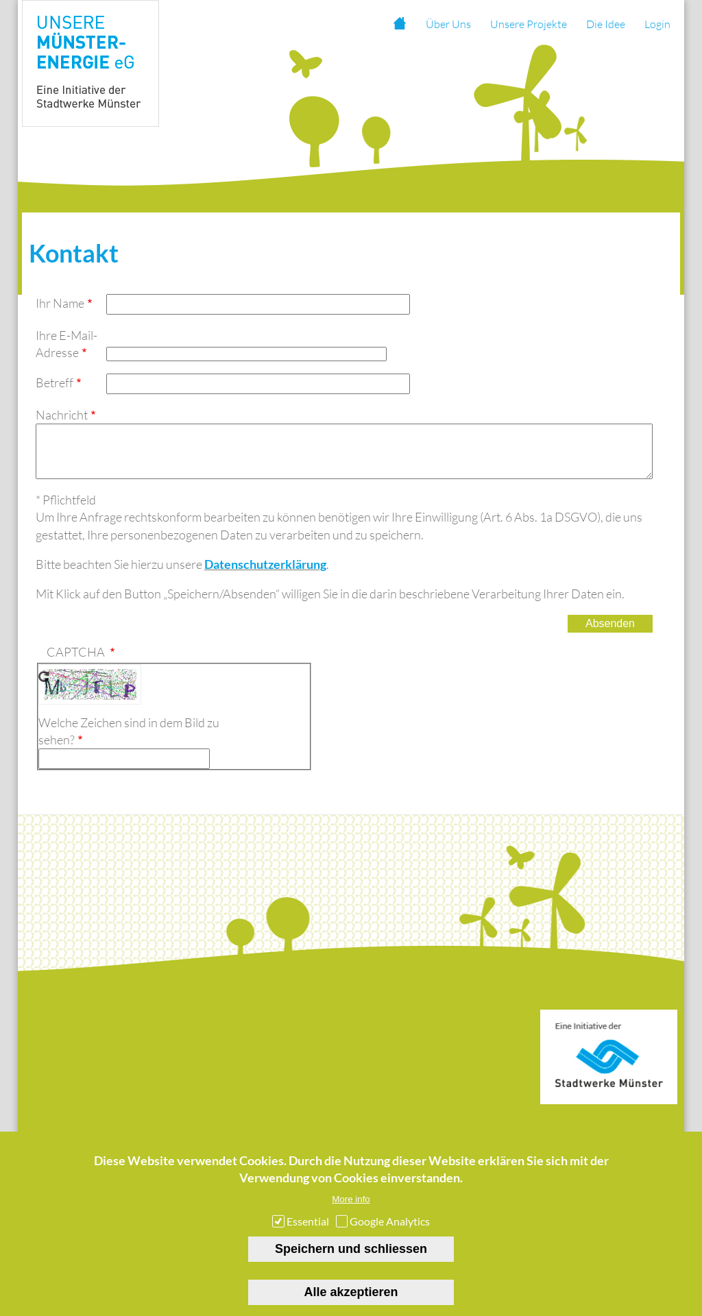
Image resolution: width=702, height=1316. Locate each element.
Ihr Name (60, 302)
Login (657, 24)
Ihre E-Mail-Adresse (66, 344)
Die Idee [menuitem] (605, 24)
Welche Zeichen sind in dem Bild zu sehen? (128, 741)
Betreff (54, 382)
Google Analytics (390, 1236)
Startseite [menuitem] (399, 24)
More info (351, 1214)
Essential (308, 1236)
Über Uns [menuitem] (448, 24)
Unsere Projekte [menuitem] (528, 24)
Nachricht (62, 414)
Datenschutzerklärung (265, 574)
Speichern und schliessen (351, 1264)
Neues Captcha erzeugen (43, 686)
